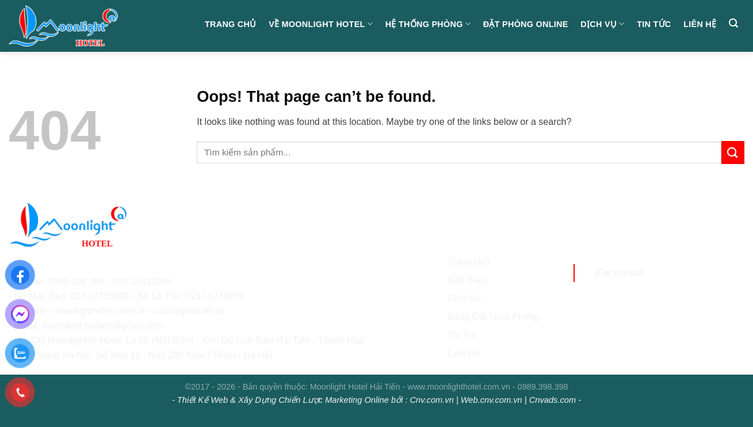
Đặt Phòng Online (525, 24)
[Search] (733, 23)
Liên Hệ (464, 354)
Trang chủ (231, 24)
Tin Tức (654, 24)
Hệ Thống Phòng (428, 23)
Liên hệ (699, 24)
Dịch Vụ (602, 23)
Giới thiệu (468, 280)
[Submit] (732, 152)
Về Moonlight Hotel (321, 23)
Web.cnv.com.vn (491, 400)
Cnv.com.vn (432, 400)
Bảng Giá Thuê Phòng (493, 317)
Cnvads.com (552, 400)
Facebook (619, 272)
